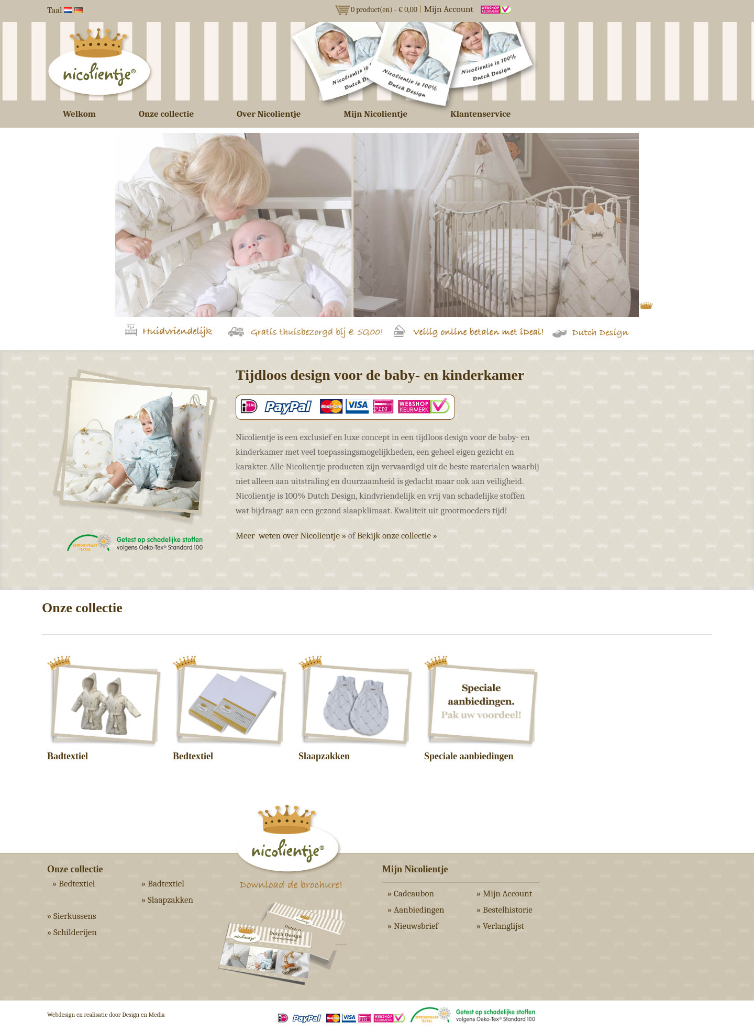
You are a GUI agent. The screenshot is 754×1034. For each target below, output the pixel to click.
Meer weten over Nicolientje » (291, 536)
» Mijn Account (504, 893)
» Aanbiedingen (415, 910)
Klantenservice (480, 114)
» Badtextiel (162, 884)
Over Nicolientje (269, 114)
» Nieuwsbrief (412, 926)
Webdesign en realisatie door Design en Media (106, 1014)
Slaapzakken (324, 756)
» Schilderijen (72, 932)
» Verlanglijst (500, 926)
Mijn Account (448, 9)
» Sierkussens (71, 916)
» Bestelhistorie (504, 910)
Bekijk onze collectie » (397, 536)
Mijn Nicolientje (376, 114)
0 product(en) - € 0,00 (384, 9)
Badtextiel (67, 756)
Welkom (79, 114)
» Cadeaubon (410, 893)
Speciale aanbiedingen (469, 756)
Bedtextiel (193, 756)
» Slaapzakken (167, 900)
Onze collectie (166, 114)
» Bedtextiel (73, 884)
